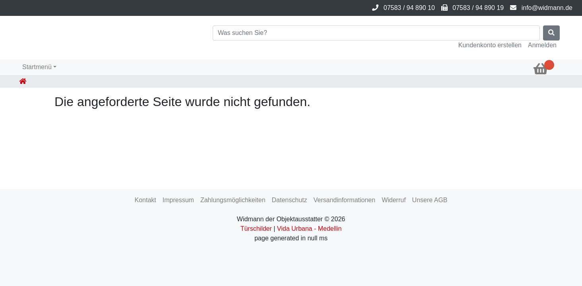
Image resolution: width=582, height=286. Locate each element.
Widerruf (393, 200)
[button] (39, 67)
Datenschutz (289, 200)
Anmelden (542, 45)
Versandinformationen (344, 200)
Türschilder (256, 228)
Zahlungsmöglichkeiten (233, 200)
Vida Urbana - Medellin (309, 228)
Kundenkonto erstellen (490, 45)
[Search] (376, 33)
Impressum (178, 200)
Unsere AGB (430, 200)
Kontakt (145, 200)
